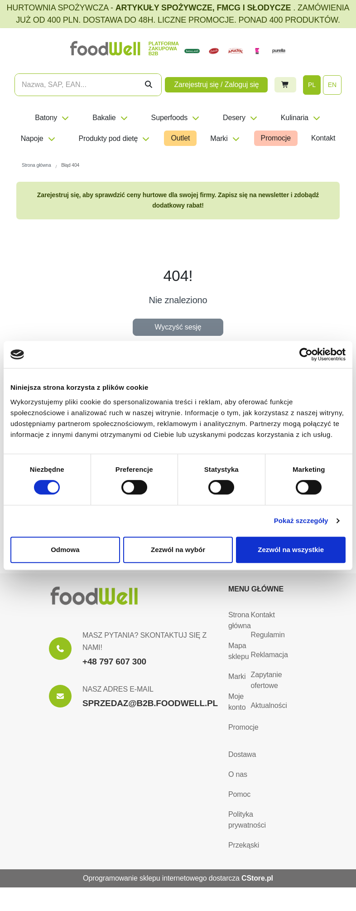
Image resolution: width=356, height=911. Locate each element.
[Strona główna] (94, 596)
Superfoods (175, 117)
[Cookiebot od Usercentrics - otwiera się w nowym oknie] (306, 354)
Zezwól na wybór (178, 549)
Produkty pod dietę (115, 138)
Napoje (38, 138)
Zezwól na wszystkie (291, 549)
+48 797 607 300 (114, 661)
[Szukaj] (148, 85)
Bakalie (110, 117)
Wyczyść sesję (178, 327)
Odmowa (65, 549)
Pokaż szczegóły (301, 520)
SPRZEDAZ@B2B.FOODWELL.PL (150, 703)
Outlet (180, 138)
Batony (52, 117)
